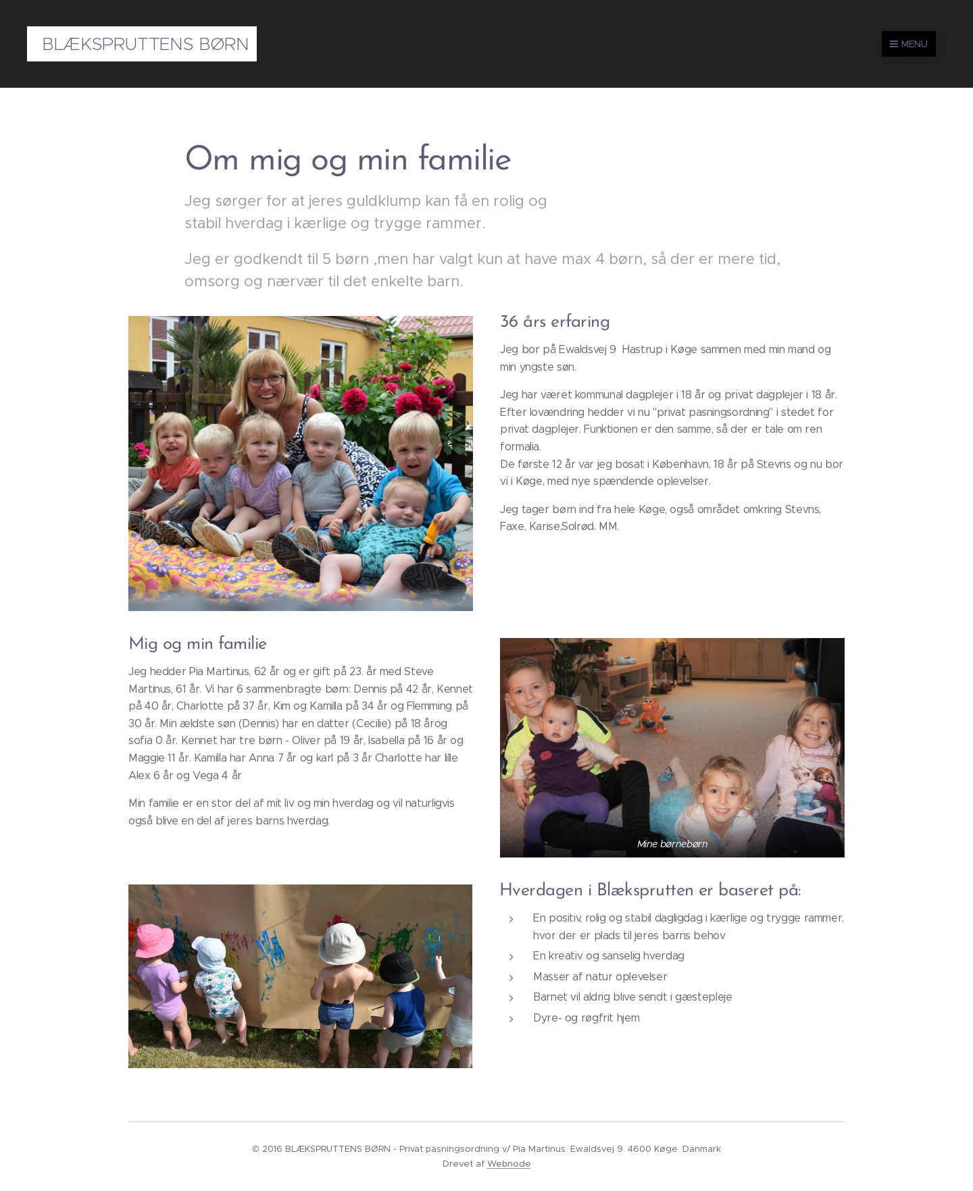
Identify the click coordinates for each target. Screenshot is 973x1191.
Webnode (509, 1163)
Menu (909, 44)
